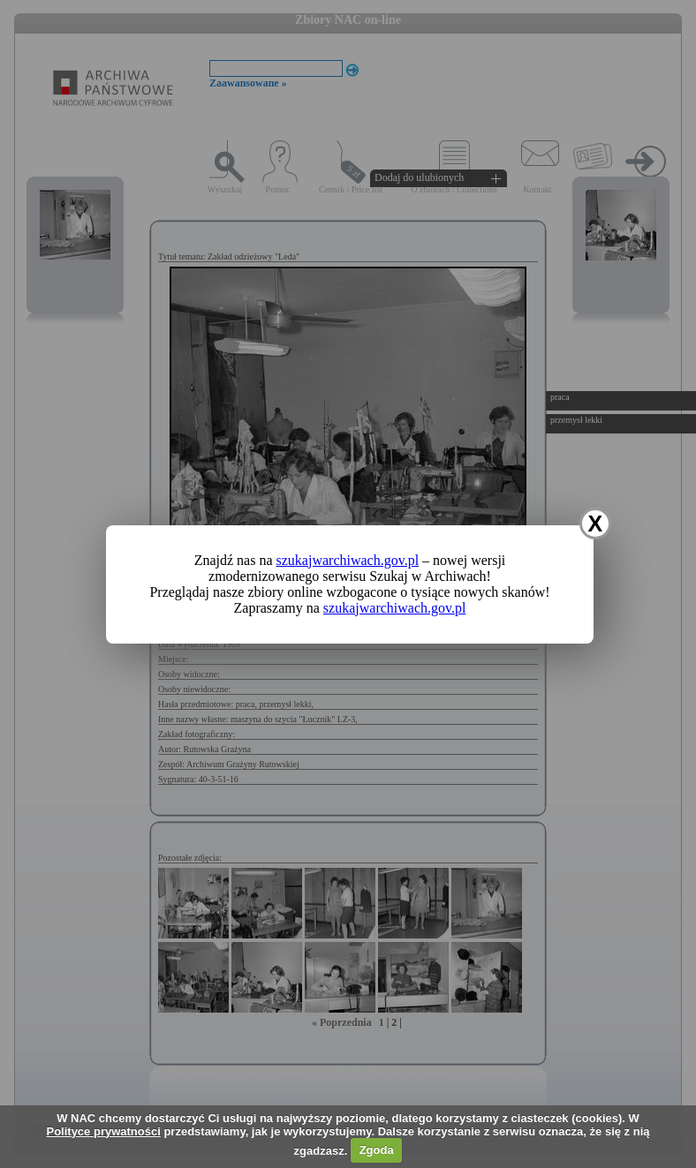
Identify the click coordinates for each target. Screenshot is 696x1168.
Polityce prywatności (103, 1131)
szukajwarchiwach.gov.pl (348, 560)
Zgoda (376, 1150)
